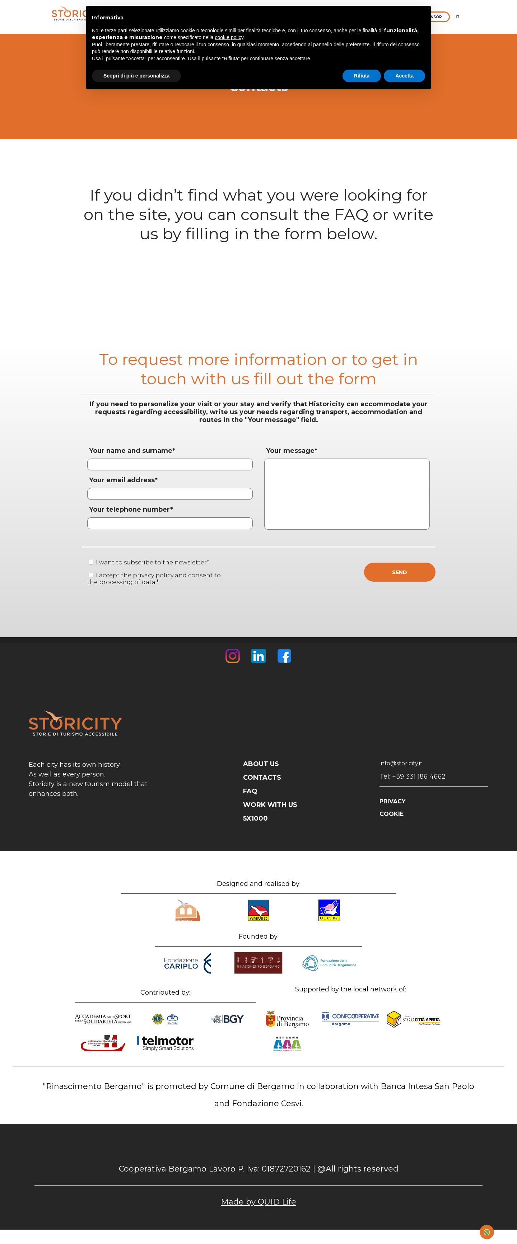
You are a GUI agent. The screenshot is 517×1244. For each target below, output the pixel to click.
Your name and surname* (132, 451)
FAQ (250, 791)
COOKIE (391, 814)
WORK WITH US (270, 805)
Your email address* (123, 480)
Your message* (291, 451)
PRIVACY (392, 801)
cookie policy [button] (229, 37)
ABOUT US (261, 764)
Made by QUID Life (258, 1202)
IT (458, 17)
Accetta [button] (404, 76)
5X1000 (255, 818)
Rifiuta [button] (362, 76)
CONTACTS (262, 777)
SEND (399, 572)
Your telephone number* (131, 509)
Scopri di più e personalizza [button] (136, 76)
